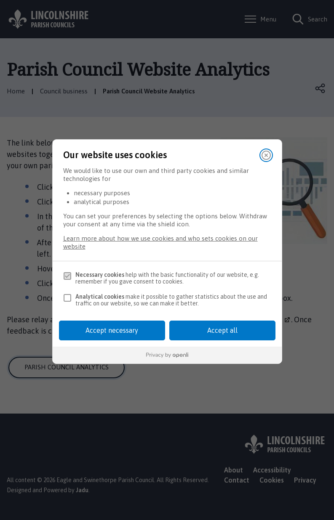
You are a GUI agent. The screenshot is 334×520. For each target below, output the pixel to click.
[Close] (266, 155)
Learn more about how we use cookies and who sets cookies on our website (160, 242)
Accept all (222, 330)
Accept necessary (112, 330)
